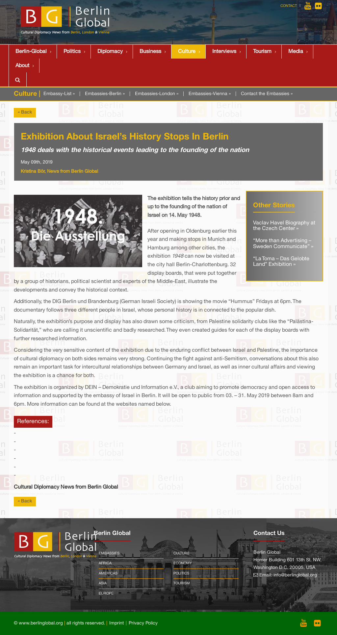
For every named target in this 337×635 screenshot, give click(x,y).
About (22, 66)
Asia (103, 583)
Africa (105, 563)
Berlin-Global (31, 51)
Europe (106, 593)
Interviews (224, 51)
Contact (288, 6)
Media (295, 51)
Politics (72, 51)
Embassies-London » (156, 94)
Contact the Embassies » (267, 94)
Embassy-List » (59, 94)
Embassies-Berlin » (105, 94)
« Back (25, 112)
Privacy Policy (143, 623)
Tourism (262, 51)
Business (150, 51)
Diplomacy (110, 51)
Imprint (116, 623)
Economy (182, 563)
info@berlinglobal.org (295, 575)
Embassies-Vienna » (210, 94)
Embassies (109, 553)
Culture (186, 51)
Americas (108, 573)
